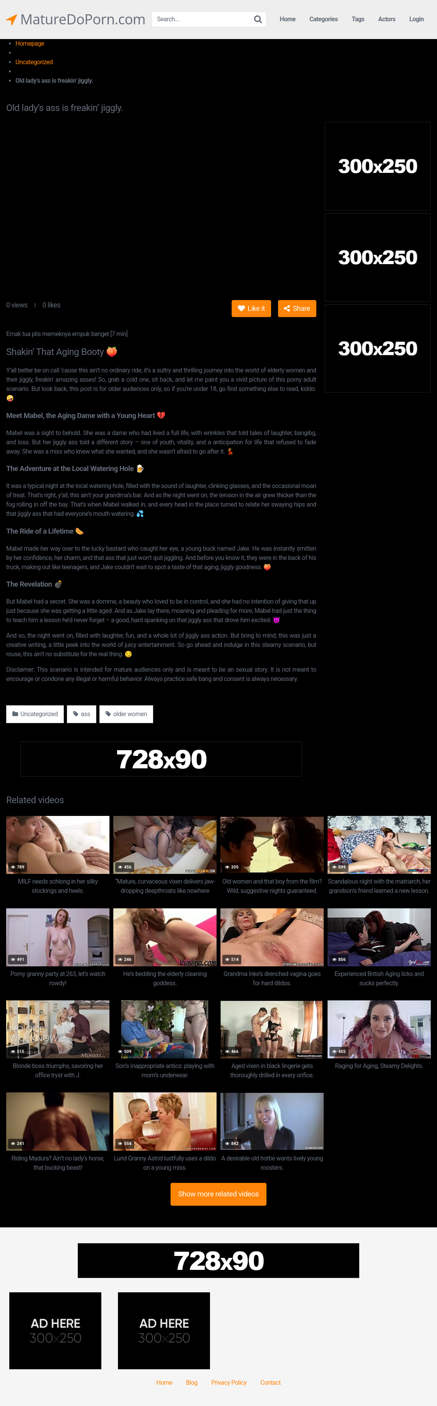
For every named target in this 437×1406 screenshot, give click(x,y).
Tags (358, 19)
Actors (386, 19)
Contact (270, 1382)
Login (416, 19)
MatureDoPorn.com (75, 19)
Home (287, 19)
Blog (192, 1382)
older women (126, 714)
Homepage (29, 43)
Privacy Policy (229, 1382)
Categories (323, 19)
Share (297, 308)
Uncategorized (34, 62)
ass (81, 714)
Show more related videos (218, 1193)
